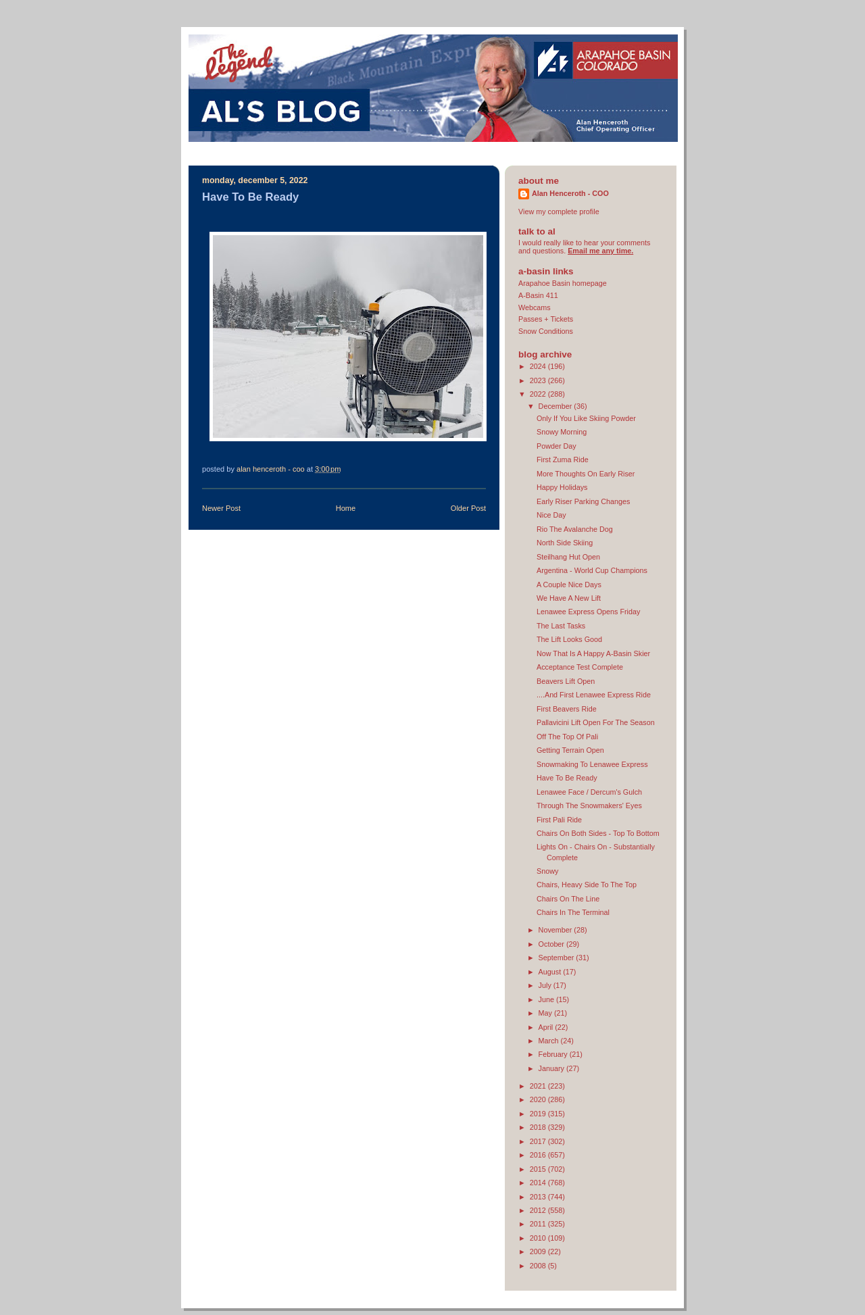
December (556, 406)
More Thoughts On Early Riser (586, 474)
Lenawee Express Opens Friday (588, 611)
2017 (539, 1141)
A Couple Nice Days (569, 584)
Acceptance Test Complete (580, 667)
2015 (539, 1169)
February (554, 1054)
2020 (539, 1099)
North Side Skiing (565, 543)
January (552, 1068)
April (547, 1027)
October (552, 944)
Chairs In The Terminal (573, 912)
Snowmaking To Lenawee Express (592, 764)
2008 (539, 1266)
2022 (539, 394)
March (550, 1041)
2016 (539, 1155)
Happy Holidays (562, 487)
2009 (539, 1251)
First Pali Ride (559, 820)
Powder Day (556, 446)
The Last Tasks (561, 626)
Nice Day (551, 515)
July (546, 985)
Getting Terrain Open (570, 750)
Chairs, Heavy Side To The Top (587, 884)
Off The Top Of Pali (567, 737)
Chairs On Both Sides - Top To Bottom (598, 833)
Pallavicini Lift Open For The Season (596, 722)
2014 (539, 1182)
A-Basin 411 (538, 295)
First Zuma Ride (563, 459)
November (556, 930)
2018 (539, 1127)
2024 (539, 366)
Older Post (468, 508)
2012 (539, 1210)
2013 (539, 1197)
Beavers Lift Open (566, 681)
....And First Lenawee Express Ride (594, 695)
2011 (539, 1224)
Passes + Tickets (545, 319)
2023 (539, 380)
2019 (539, 1114)
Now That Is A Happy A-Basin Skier (593, 653)
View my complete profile (558, 211)
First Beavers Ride (567, 709)
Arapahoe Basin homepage (562, 283)
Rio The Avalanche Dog (575, 529)
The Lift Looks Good (569, 639)
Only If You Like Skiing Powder (586, 418)
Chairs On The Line (568, 899)
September (557, 957)
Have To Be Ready (567, 778)
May (546, 1013)
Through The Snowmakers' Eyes (589, 805)
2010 (539, 1238)
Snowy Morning (562, 432)
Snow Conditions (545, 331)
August (551, 972)
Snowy (547, 871)
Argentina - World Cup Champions (592, 570)
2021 (539, 1086)
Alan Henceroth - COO (570, 193)
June (547, 999)
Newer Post (221, 508)
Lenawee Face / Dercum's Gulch (589, 792)
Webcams (534, 307)
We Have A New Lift (569, 598)
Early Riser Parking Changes (583, 501)
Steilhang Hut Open (568, 557)
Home (345, 508)
